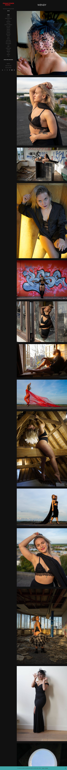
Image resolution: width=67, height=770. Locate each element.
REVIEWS (8, 63)
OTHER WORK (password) (8, 59)
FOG (8, 56)
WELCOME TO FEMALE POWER (8, 8)
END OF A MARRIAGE (8, 24)
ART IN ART (8, 26)
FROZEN (8, 38)
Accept (43, 768)
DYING (8, 20)
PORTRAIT (8, 23)
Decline (46, 768)
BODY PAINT (8, 34)
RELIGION (8, 30)
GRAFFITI (8, 35)
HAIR (8, 52)
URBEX (8, 46)
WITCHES (8, 29)
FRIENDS (8, 54)
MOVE (8, 37)
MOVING (8, 32)
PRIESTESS (8, 51)
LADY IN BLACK (8, 43)
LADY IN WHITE (8, 41)
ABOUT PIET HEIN (8, 65)
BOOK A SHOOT (8, 67)
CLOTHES (8, 49)
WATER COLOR (8, 48)
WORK (8, 14)
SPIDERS (8, 16)
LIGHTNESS (8, 21)
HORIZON (8, 27)
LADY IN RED (8, 40)
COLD (8, 45)
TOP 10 (8, 10)
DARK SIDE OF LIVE (8, 18)
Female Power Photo (8, 4)
